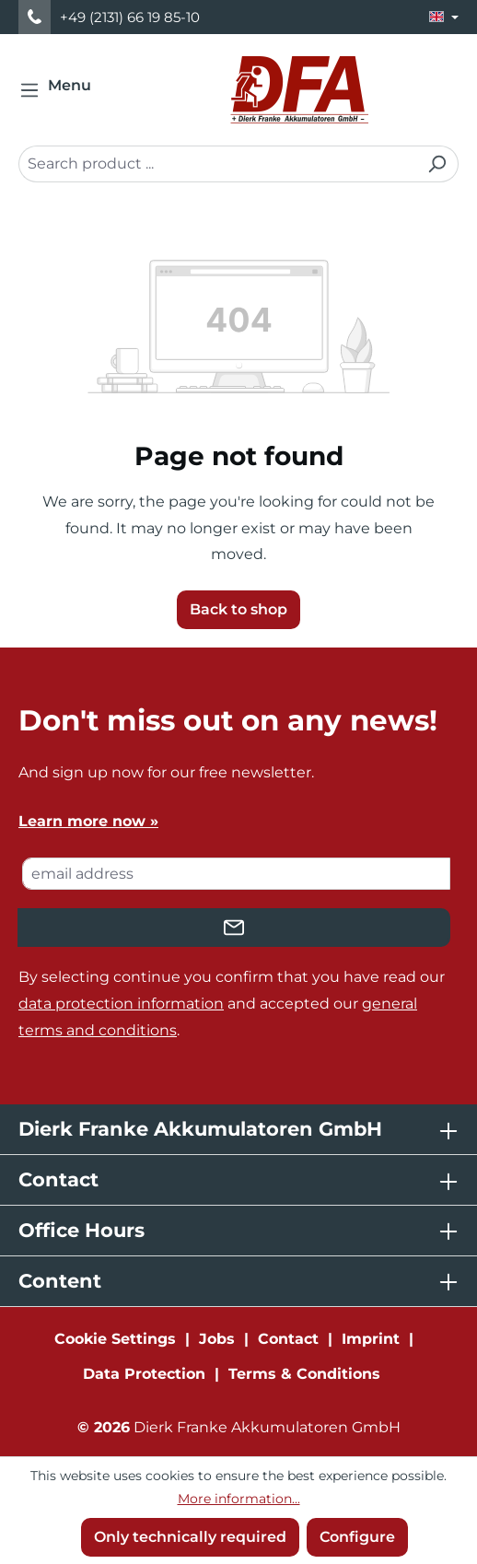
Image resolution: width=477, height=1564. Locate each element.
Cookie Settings (115, 1339)
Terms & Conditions (304, 1374)
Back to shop (238, 609)
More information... (239, 1498)
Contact (288, 1339)
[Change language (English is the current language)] (444, 17)
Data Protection (144, 1374)
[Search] (437, 164)
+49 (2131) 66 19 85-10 (130, 17)
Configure (357, 1537)
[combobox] (217, 164)
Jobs (217, 1339)
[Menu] (60, 90)
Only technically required (190, 1537)
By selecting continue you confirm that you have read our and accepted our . (231, 1003)
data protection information (121, 1003)
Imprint (371, 1339)
